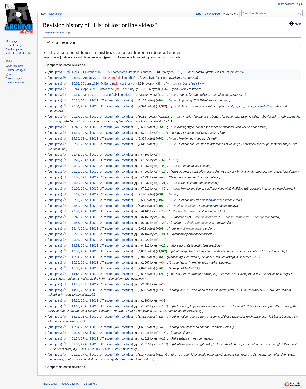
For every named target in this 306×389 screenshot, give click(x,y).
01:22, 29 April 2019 (85, 160)
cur (51, 77)
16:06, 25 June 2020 (85, 83)
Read (198, 13)
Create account (285, 4)
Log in (299, 4)
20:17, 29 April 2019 (85, 116)
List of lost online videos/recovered (217, 200)
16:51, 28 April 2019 (85, 257)
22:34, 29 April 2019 (85, 106)
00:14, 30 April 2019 (85, 100)
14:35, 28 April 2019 (85, 284)
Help (298, 23)
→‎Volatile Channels (195, 222)
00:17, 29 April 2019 (85, 194)
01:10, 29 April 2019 (85, 171)
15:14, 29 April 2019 (85, 132)
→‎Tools (80, 121)
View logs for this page (57, 32)
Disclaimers (90, 383)
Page (42, 13)
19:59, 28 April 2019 (85, 245)
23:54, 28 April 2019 (85, 205)
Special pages (14, 78)
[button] (171, 42)
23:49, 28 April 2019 (85, 217)
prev (58, 72)
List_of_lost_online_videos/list (248, 106)
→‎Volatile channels (204, 217)
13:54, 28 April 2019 (85, 327)
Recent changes (15, 45)
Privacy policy (49, 383)
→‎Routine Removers (183, 205)
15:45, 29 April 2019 (85, 127)
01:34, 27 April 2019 (85, 338)
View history (230, 13)
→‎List (173, 94)
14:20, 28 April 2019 (85, 300)
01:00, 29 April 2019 (85, 188)
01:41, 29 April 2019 (85, 154)
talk (136, 72)
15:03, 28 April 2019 (85, 268)
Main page (12, 41)
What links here (14, 66)
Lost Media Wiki (193, 83)
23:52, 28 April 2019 (85, 211)
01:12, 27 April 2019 (85, 354)
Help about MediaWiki (18, 53)
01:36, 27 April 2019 (85, 332)
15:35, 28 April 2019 (85, 262)
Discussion (55, 13)
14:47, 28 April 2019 (85, 274)
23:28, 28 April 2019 (85, 234)
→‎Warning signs (190, 228)
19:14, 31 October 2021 (87, 72)
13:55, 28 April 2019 (85, 316)
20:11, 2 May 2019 (84, 94)
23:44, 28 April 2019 (85, 228)
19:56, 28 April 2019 (85, 251)
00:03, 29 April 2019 (85, 200)
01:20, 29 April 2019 (85, 166)
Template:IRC (234, 72)
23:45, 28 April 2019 (85, 222)
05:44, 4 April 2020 (84, 89)
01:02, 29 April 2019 (85, 183)
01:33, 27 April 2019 (85, 344)
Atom (12, 74)
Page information (15, 82)
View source (212, 13)
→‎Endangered (259, 217)
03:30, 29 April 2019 (85, 144)
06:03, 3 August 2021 (86, 77)
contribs (146, 72)
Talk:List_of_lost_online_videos (99, 349)
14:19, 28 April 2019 (85, 306)
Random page (14, 49)
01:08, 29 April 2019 (85, 177)
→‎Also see (174, 83)
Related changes (15, 70)
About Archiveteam (70, 383)
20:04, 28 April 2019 (85, 239)
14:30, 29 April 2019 (85, 138)
